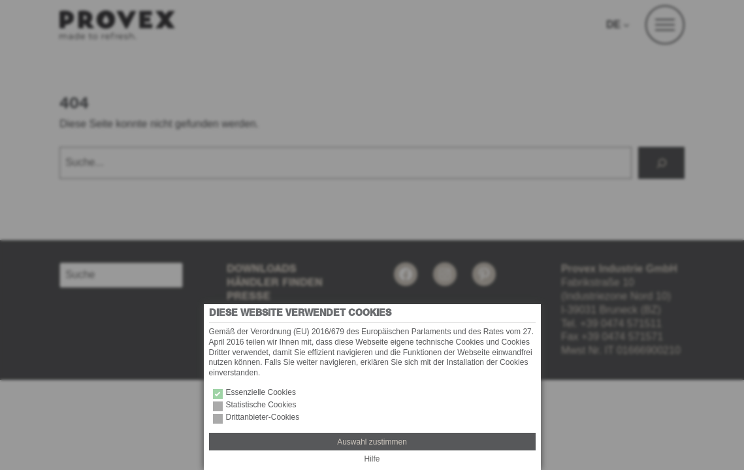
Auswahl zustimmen (372, 441)
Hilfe (372, 458)
